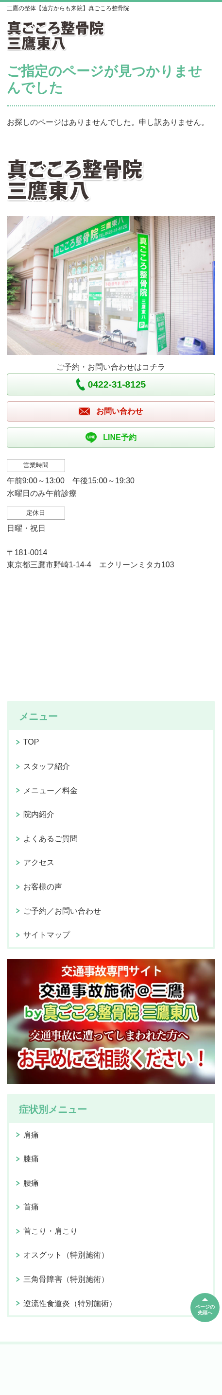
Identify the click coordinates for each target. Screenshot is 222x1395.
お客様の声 (42, 887)
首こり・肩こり (50, 1231)
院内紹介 (38, 814)
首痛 (31, 1207)
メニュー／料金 (50, 790)
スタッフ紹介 (46, 766)
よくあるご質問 (50, 838)
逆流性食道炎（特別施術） (70, 1303)
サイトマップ (46, 935)
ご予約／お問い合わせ (62, 911)
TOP (31, 742)
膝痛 (31, 1159)
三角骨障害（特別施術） (66, 1279)
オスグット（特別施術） (66, 1255)
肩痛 (31, 1135)
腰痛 (31, 1183)
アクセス (38, 862)
